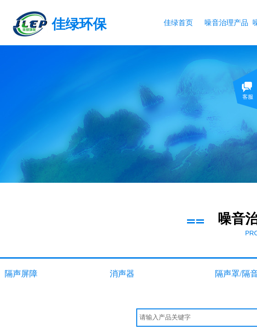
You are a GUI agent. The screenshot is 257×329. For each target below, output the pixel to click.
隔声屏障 (21, 273)
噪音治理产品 (226, 23)
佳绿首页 (178, 23)
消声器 (122, 273)
